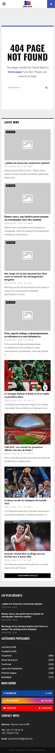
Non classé (11, 132)
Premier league (8, 673)
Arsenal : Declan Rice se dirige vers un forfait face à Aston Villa (24, 555)
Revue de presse (9, 660)
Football (9, 469)
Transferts (6, 656)
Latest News (11, 122)
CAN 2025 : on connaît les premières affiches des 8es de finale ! (23, 448)
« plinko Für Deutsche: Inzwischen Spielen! (26, 163)
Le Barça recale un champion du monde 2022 (25, 502)
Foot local (6, 664)
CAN (8, 416)
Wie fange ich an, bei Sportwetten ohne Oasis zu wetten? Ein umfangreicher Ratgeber (25, 277)
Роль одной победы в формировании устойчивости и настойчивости (26, 335)
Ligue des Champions (11, 668)
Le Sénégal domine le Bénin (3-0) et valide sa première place (26, 395)
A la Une (9, 362)
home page (14, 71)
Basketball (6, 677)
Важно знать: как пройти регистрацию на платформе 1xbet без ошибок (26, 218)
